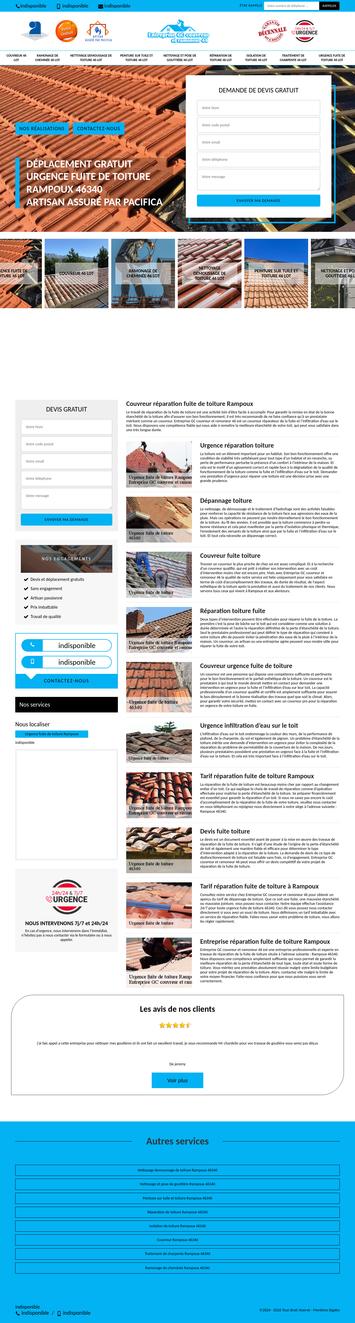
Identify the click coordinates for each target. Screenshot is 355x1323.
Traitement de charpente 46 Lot (293, 58)
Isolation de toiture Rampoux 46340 (177, 1226)
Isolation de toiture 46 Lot (256, 58)
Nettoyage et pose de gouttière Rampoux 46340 (177, 1184)
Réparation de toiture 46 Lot (221, 58)
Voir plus (177, 1080)
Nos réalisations (42, 128)
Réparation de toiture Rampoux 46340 (177, 1212)
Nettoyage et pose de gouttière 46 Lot (179, 58)
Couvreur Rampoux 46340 (177, 1239)
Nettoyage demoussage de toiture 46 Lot (91, 58)
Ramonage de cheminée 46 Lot (47, 58)
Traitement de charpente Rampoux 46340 (177, 1253)
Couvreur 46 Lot (16, 58)
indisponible (30, 5)
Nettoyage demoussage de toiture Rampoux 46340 (177, 1170)
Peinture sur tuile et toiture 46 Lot (136, 58)
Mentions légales (326, 1310)
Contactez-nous (98, 128)
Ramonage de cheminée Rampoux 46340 (177, 1268)
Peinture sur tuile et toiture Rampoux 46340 (177, 1198)
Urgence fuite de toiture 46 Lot (332, 58)
